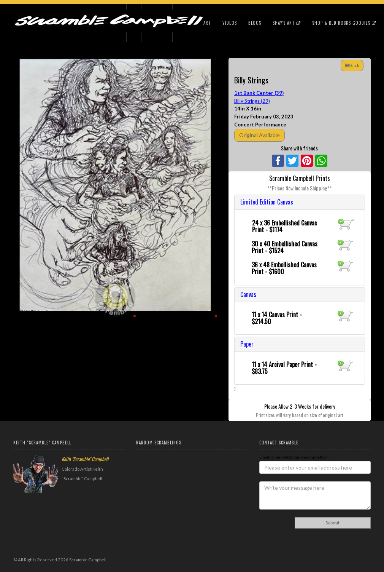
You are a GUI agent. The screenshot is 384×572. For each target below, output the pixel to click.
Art (207, 23)
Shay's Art (287, 23)
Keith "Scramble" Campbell (85, 459)
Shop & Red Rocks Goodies (344, 23)
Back (352, 65)
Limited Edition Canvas (266, 201)
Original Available (259, 135)
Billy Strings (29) (252, 101)
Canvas (248, 294)
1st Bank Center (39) (259, 93)
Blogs (254, 23)
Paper (247, 343)
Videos (229, 23)
